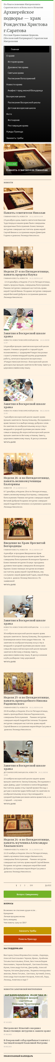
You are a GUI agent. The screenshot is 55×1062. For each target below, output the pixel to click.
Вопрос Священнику (27, 894)
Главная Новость (11, 216)
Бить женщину (10, 919)
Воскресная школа (15, 96)
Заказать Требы (27, 930)
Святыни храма (16, 72)
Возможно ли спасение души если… (20, 910)
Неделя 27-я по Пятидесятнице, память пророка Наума (26, 273)
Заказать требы (14, 138)
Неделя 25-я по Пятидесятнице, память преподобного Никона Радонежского (26, 700)
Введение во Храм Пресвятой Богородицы (24, 544)
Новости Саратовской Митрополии (23, 989)
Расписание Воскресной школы (24, 102)
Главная (15, 49)
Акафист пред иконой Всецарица (25, 90)
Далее (48, 885)
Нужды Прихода (14, 131)
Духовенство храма (18, 67)
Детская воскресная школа (22, 107)
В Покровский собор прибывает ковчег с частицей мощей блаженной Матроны (27, 1041)
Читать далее (10, 442)
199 (31, 885)
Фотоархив (14, 120)
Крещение (8, 913)
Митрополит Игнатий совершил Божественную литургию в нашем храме (27, 1029)
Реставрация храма (18, 125)
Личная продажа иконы (14, 916)
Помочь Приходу (27, 938)
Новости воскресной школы (25, 340)
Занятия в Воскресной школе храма (24, 335)
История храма (15, 61)
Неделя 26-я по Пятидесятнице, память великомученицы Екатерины (27, 481)
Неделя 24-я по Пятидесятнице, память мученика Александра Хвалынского (27, 843)
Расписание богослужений (21, 78)
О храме (10, 55)
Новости (24, 216)
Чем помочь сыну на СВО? (15, 922)
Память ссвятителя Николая (24, 212)
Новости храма (14, 84)
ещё (25, 979)
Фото (9, 113)
